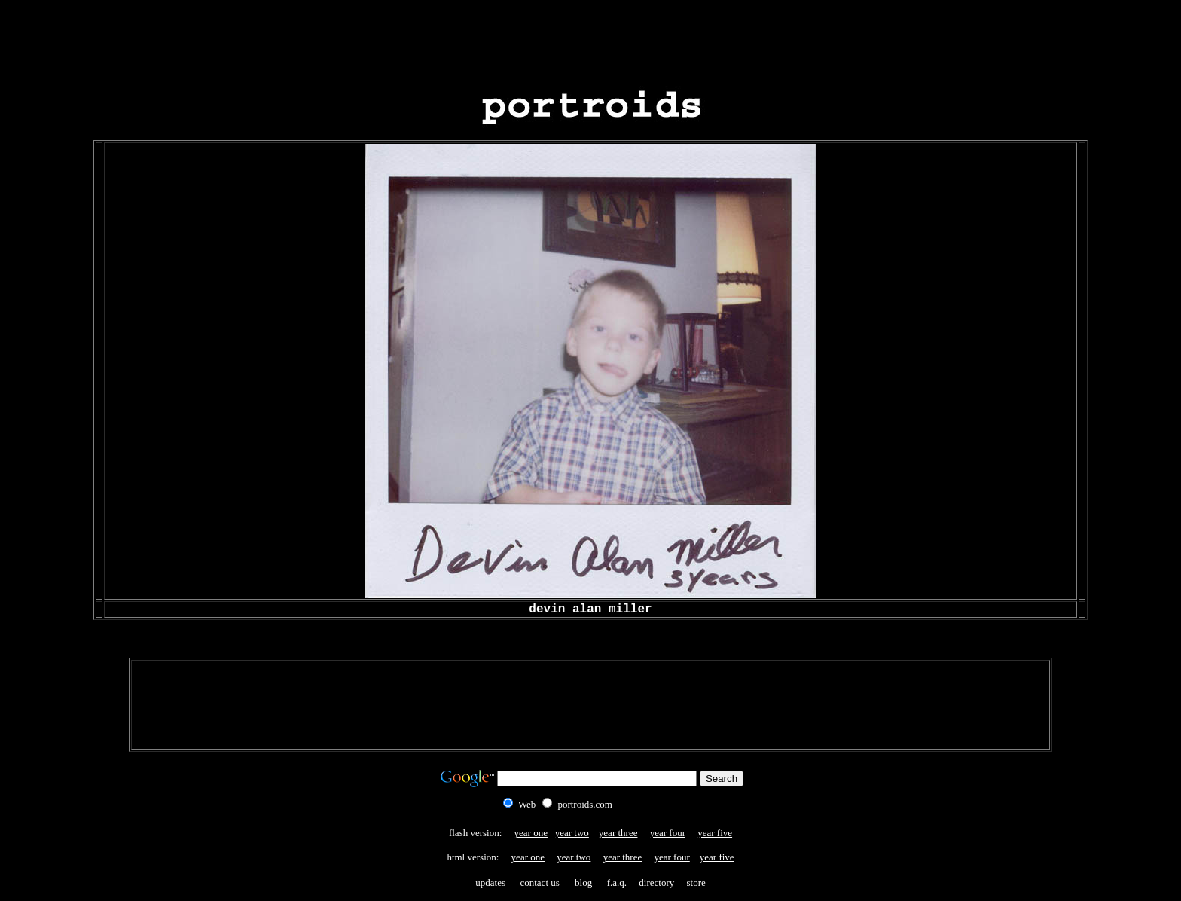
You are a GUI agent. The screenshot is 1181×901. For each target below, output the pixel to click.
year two (572, 832)
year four (667, 832)
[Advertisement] (590, 40)
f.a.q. (617, 882)
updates (490, 882)
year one (531, 832)
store (695, 882)
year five (714, 832)
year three (618, 832)
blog (583, 882)
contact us (539, 882)
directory (656, 882)
